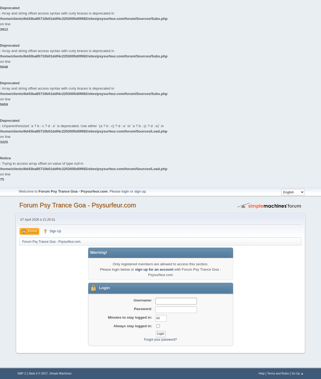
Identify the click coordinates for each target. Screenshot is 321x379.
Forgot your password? (160, 339)
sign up (140, 191)
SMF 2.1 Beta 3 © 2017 (32, 373)
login (125, 191)
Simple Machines (60, 373)
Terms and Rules (278, 373)
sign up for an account (154, 269)
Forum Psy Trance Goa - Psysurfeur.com (77, 205)
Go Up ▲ (297, 373)
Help (262, 373)
